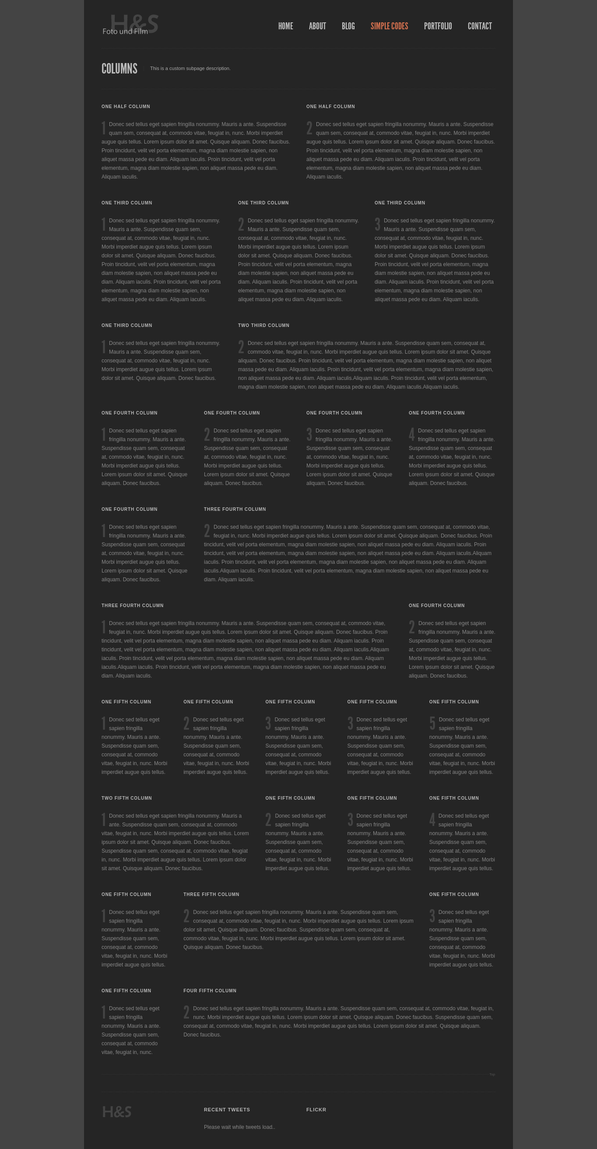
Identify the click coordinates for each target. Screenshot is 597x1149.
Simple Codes (389, 26)
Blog (348, 26)
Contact (480, 26)
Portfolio (438, 26)
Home (285, 26)
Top (492, 1074)
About (317, 26)
